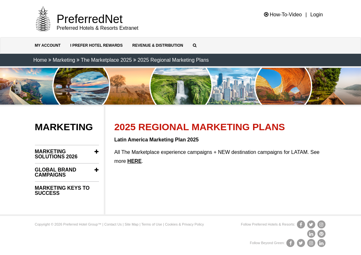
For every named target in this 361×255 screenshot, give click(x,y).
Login (316, 14)
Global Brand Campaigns (55, 172)
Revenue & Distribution (157, 45)
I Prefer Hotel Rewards (96, 45)
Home (40, 60)
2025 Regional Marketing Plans (173, 60)
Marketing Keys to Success (62, 190)
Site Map (131, 224)
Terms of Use (151, 224)
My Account (48, 45)
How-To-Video (283, 14)
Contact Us (113, 224)
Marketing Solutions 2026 (56, 154)
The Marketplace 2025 (106, 60)
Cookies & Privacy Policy (184, 224)
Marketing (64, 60)
